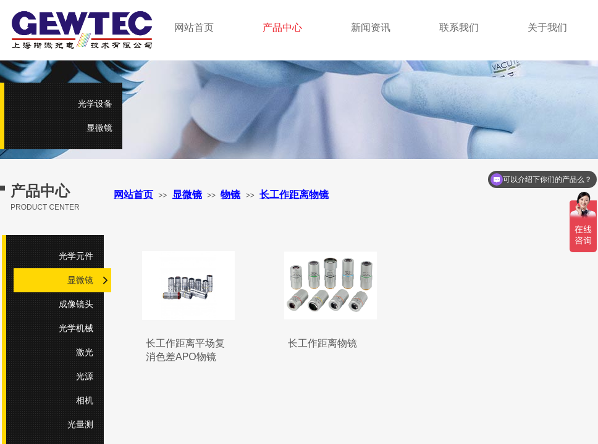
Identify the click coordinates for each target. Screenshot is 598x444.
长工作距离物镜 (322, 343)
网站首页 (133, 194)
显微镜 (187, 194)
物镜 (230, 194)
